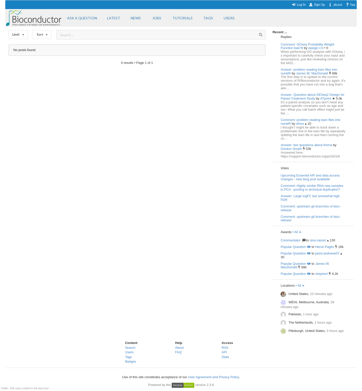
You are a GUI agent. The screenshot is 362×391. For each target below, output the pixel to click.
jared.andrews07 (327, 253)
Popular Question (295, 247)
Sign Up (317, 5)
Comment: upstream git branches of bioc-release (310, 208)
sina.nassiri (318, 240)
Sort (42, 33)
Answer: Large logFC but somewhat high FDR (310, 198)
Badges (130, 361)
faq (350, 5)
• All (297, 232)
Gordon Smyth (291, 149)
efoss (300, 123)
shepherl (321, 274)
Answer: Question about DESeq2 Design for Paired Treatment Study (312, 96)
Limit (18, 33)
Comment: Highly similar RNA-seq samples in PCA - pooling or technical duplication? (312, 187)
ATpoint (326, 98)
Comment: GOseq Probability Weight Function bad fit (307, 46)
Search (130, 348)
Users (129, 352)
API (224, 352)
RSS (225, 348)
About (179, 348)
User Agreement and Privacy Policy (213, 377)
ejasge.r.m (316, 48)
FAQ (178, 352)
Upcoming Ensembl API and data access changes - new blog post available (310, 177)
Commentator (293, 240)
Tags (128, 357)
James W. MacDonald (312, 73)
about (335, 5)
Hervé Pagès (324, 247)
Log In (299, 5)
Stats (225, 357)
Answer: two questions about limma (306, 145)
